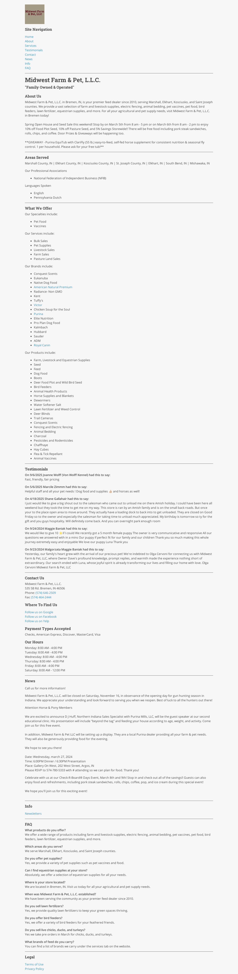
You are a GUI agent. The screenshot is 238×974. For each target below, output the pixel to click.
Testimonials (34, 50)
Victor (38, 305)
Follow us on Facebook (41, 617)
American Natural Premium (53, 287)
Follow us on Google (39, 612)
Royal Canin (42, 345)
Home (29, 37)
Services (30, 46)
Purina (38, 314)
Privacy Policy (34, 969)
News (29, 59)
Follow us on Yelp (37, 621)
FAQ (27, 68)
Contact (30, 54)
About (29, 41)
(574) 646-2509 (46, 593)
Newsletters (33, 813)
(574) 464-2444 (41, 597)
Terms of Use (34, 964)
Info (27, 63)
